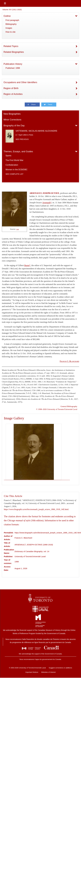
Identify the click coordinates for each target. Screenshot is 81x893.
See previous (22, 139)
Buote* (27, 265)
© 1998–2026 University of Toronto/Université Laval (56, 409)
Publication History (13, 64)
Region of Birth (11, 88)
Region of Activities (13, 94)
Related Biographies (14, 52)
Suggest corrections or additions (60, 668)
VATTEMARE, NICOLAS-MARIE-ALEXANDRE (36, 131)
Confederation (12, 165)
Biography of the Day (14, 125)
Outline (7, 16)
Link (17, 229)
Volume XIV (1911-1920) (12, 10)
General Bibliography (69, 406)
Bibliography (11, 24)
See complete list (14, 174)
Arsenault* (46, 202)
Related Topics (11, 46)
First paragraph (12, 20)
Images (9, 28)
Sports (8, 156)
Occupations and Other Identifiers (20, 82)
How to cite (10, 32)
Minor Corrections (12, 119)
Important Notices (31, 672)
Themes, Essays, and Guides (18, 151)
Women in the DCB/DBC (16, 170)
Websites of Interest (48, 672)
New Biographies (12, 114)
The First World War (14, 160)
